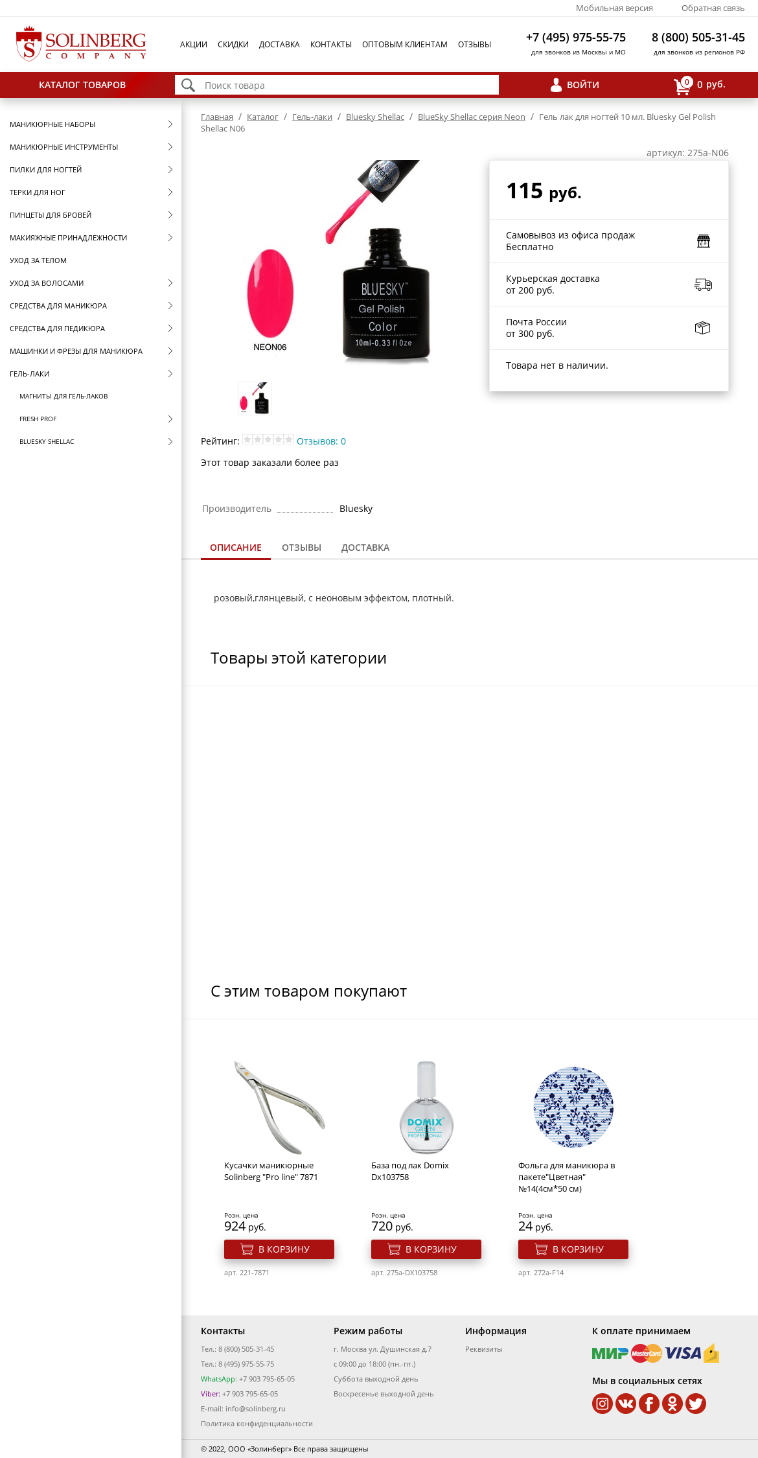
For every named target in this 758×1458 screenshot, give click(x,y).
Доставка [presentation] (365, 547)
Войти (583, 84)
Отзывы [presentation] (301, 547)
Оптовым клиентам (405, 44)
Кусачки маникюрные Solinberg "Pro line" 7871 (271, 1171)
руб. (700, 85)
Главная (217, 116)
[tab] (236, 548)
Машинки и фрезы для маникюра (76, 351)
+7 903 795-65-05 (266, 1378)
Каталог (263, 116)
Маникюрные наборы (52, 124)
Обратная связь (713, 8)
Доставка (279, 44)
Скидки (233, 44)
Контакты (331, 44)
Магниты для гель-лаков (63, 395)
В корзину (284, 1249)
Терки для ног (37, 192)
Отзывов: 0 (321, 441)
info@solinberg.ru (255, 1408)
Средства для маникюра (58, 305)
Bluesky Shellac (46, 441)
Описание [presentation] (236, 547)
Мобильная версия (614, 8)
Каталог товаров (82, 84)
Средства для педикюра (57, 328)
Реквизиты (483, 1349)
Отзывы (474, 44)
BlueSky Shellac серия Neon (471, 116)
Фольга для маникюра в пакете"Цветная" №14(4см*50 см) (566, 1176)
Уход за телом (38, 260)
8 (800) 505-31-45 (698, 37)
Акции (193, 44)
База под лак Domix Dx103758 (410, 1171)
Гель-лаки (29, 373)
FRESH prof (37, 418)
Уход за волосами (47, 283)
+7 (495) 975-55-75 (576, 37)
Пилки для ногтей (46, 169)
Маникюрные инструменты (64, 147)
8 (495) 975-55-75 (246, 1364)
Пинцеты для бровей (50, 215)
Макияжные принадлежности (68, 237)
